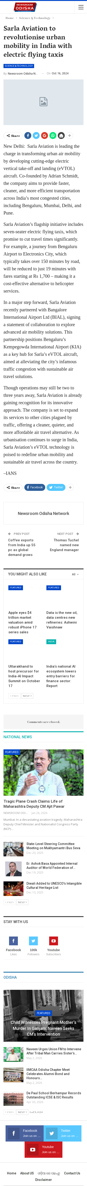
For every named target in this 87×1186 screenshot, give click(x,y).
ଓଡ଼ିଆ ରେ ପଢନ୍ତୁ (49, 1173)
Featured (15, 587)
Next (27, 695)
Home (11, 1173)
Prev (14, 695)
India (51, 641)
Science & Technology (19, 66)
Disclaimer (43, 1180)
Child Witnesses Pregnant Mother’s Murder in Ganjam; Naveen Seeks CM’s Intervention (43, 1028)
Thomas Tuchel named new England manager (64, 545)
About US (27, 1173)
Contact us (72, 1173)
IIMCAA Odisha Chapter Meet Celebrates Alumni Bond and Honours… (48, 1074)
